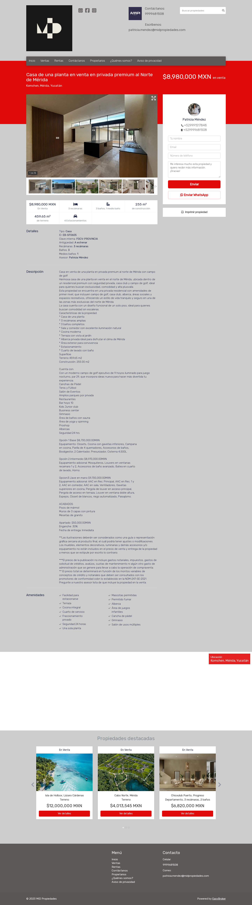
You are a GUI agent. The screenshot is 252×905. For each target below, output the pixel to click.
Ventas (44, 60)
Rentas (58, 60)
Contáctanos (77, 60)
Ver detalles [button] (64, 813)
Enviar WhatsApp (194, 195)
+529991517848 (195, 125)
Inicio (32, 60)
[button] (31, 784)
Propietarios (97, 60)
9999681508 (154, 14)
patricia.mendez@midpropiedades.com (157, 30)
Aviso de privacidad (149, 60)
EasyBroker (219, 898)
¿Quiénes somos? (121, 60)
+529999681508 (195, 130)
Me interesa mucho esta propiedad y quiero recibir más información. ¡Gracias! (194, 169)
